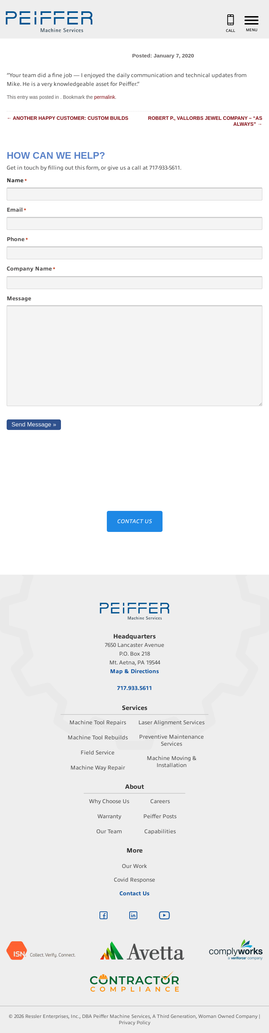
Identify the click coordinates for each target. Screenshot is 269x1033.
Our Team (109, 831)
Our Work (134, 866)
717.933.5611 (134, 688)
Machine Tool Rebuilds (98, 737)
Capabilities (160, 831)
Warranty (109, 816)
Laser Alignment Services (171, 722)
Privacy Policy (134, 1022)
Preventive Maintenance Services (171, 740)
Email (16, 210)
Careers (160, 801)
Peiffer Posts (160, 816)
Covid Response (134, 880)
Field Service (98, 753)
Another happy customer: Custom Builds (67, 118)
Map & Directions (134, 671)
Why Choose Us (109, 801)
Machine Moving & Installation (171, 761)
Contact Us (134, 893)
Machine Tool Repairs (97, 722)
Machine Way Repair (97, 768)
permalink (104, 97)
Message (19, 298)
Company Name (31, 269)
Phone (17, 240)
